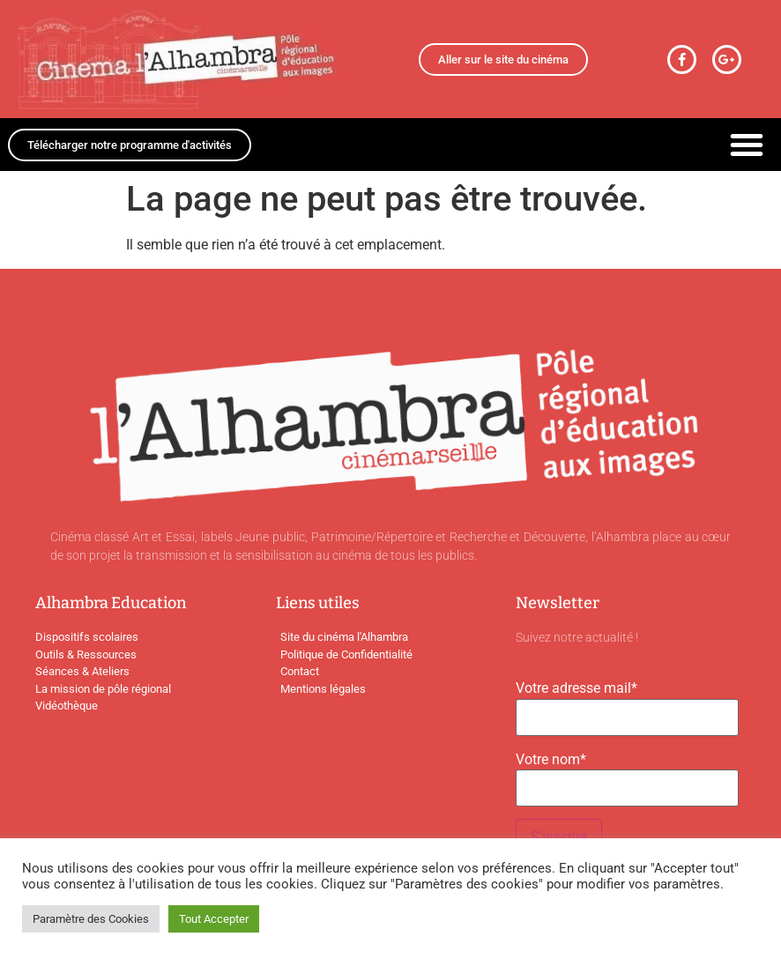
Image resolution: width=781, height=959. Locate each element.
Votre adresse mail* (576, 688)
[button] (746, 144)
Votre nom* (551, 760)
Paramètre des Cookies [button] (91, 919)
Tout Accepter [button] (214, 919)
